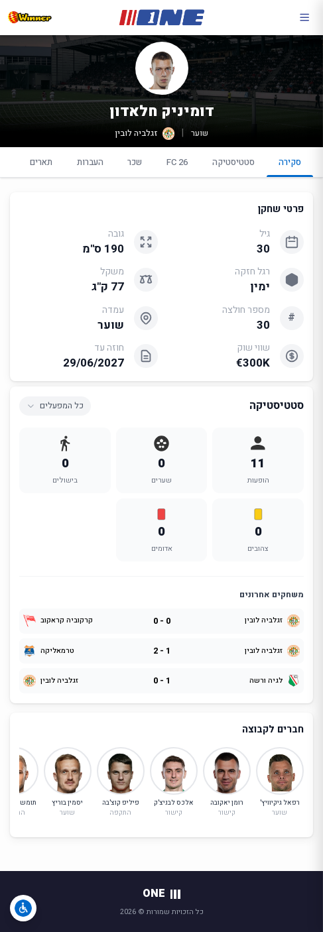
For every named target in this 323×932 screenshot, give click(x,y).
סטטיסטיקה (233, 162)
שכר (134, 162)
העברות (90, 162)
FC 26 (177, 162)
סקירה (290, 166)
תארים (41, 162)
